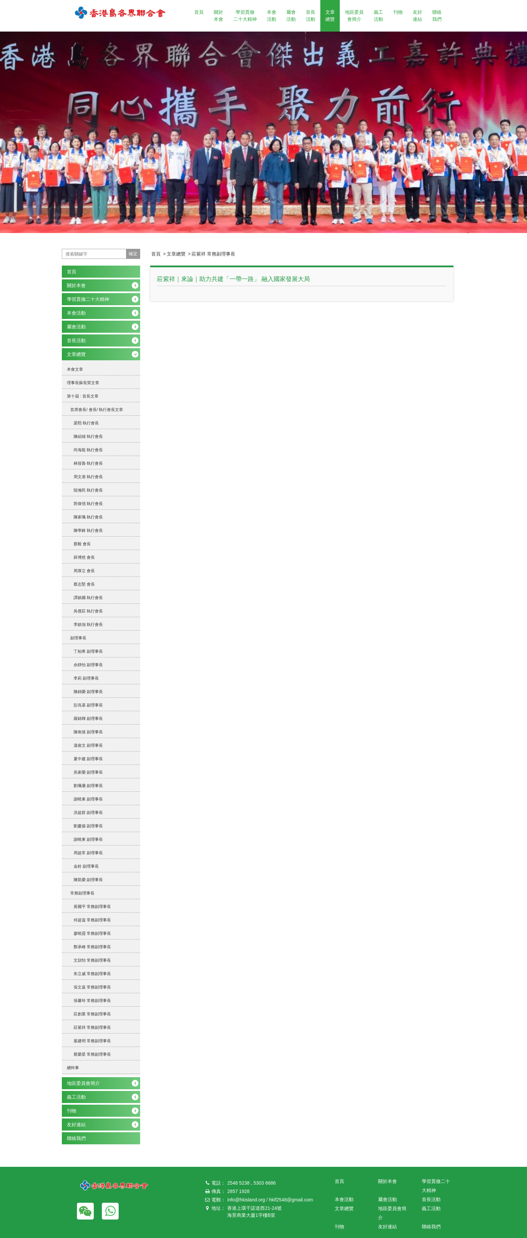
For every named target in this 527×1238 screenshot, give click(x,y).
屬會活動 (291, 15)
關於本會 (218, 15)
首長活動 (310, 15)
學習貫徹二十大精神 (245, 15)
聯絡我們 (437, 15)
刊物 (398, 12)
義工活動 (378, 15)
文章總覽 (330, 15)
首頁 (199, 12)
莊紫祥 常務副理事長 (213, 254)
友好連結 (417, 15)
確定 (133, 253)
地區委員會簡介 (354, 15)
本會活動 (271, 15)
